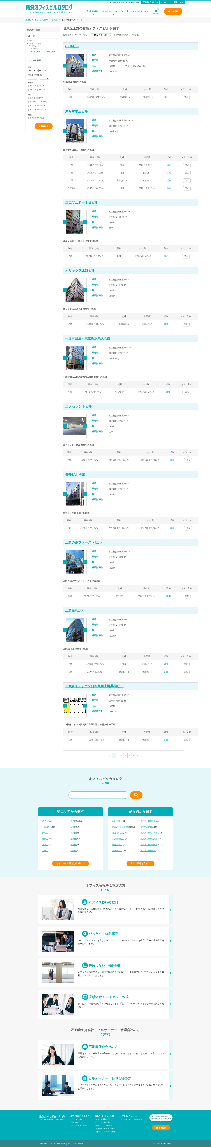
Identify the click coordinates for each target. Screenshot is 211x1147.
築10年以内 (34, 102)
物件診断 (173, 11)
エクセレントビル (78, 406)
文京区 (45, 845)
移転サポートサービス (112, 11)
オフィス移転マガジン (137, 11)
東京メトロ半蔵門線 (148, 839)
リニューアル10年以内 (38, 109)
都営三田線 (117, 845)
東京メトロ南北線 (148, 851)
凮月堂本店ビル (78, 111)
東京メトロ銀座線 (148, 821)
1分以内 (33, 86)
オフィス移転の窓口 (105, 909)
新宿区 (73, 827)
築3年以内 (39, 98)
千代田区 (46, 827)
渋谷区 (45, 833)
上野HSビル (74, 610)
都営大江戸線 (146, 827)
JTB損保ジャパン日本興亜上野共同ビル (94, 686)
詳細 (166, 97)
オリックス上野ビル (80, 270)
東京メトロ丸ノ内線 (148, 833)
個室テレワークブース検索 (105, 1131)
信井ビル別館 (75, 474)
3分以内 (41, 86)
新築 (31, 98)
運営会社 (43, 1143)
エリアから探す (41, 20)
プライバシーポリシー (57, 1143)
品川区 (73, 833)
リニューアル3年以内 (37, 106)
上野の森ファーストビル (83, 542)
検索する (44, 126)
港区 (44, 821)
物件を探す (93, 11)
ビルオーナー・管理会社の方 (172, 2)
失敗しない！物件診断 (105, 972)
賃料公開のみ (122, 35)
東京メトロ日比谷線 (120, 827)
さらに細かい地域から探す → (70, 863)
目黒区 (73, 845)
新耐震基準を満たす (37, 118)
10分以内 (42, 90)
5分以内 (33, 90)
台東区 (55, 20)
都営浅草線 (117, 833)
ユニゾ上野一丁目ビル (81, 202)
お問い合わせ (78, 1143)
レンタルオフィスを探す (80, 1125)
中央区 (73, 821)
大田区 (45, 851)
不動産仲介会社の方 (150, 2)
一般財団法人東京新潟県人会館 (87, 338)
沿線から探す (76, 1122)
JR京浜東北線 (118, 839)
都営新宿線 (117, 851)
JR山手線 (116, 821)
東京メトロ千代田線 (148, 845)
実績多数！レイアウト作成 (105, 1004)
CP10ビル (72, 46)
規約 (69, 1143)
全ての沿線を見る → (140, 863)
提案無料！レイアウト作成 (105, 1128)
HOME (28, 20)
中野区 (73, 851)
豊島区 (73, 839)
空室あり (136, 35)
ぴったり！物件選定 (105, 941)
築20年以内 (45, 102)
